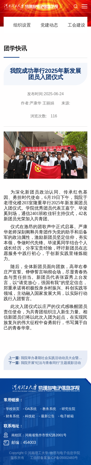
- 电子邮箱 (66, 416)
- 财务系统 (11, 416)
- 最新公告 (47, 416)
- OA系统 (30, 409)
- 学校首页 (11, 409)
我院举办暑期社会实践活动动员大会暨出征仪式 (45, 365)
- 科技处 (29, 416)
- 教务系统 (48, 409)
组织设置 (22, 25)
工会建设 (76, 25)
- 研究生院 (67, 409)
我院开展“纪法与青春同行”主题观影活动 (44, 370)
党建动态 (49, 25)
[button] (76, 6)
